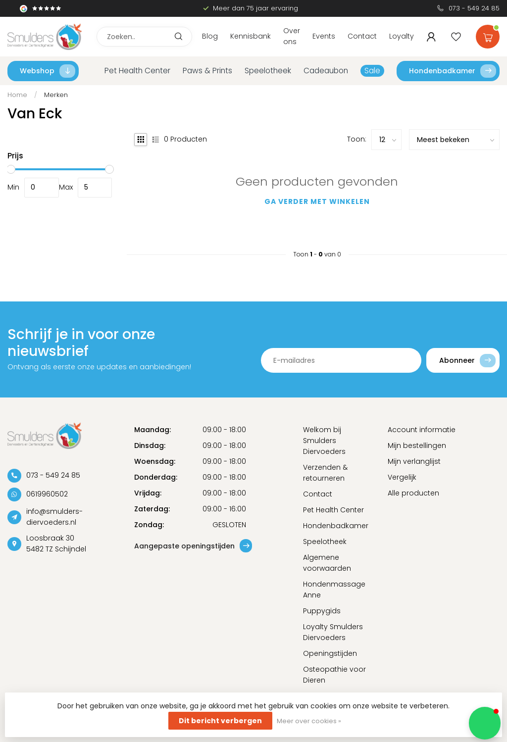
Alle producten (413, 493)
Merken (56, 94)
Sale (372, 70)
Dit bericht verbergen (220, 721)
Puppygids (322, 611)
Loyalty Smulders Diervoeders (333, 632)
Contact (362, 36)
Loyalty (401, 36)
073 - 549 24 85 (474, 8)
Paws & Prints (207, 70)
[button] (485, 723)
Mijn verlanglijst (414, 461)
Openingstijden (330, 653)
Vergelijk (402, 477)
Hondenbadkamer (452, 71)
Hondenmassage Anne (334, 589)
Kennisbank (250, 36)
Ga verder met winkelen (317, 201)
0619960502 (47, 494)
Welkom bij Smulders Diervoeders (324, 440)
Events (323, 36)
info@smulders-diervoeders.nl (54, 516)
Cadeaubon (326, 70)
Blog (210, 36)
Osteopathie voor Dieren (334, 674)
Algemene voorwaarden (327, 562)
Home (17, 94)
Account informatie (422, 430)
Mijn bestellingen (417, 445)
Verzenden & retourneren (325, 472)
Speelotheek (268, 70)
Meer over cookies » (309, 721)
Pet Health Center (137, 70)
